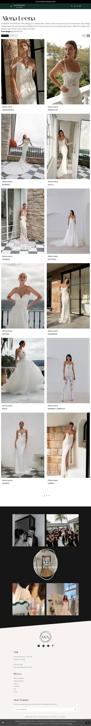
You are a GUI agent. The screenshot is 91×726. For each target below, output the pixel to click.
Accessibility (62, 717)
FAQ (15, 689)
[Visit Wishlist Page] (77, 6)
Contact (17, 686)
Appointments (18, 681)
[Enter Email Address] (45, 709)
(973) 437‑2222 (18, 664)
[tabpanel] (29, 530)
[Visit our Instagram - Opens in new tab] (43, 646)
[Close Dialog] (3, 722)
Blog (15, 691)
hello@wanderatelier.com (23, 667)
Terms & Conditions (43, 717)
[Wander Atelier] (19, 6)
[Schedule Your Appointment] (80, 6)
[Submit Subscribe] (75, 709)
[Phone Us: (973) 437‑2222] (72, 6)
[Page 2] (47, 495)
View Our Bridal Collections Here (45, 1)
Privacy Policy (53, 717)
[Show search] (74, 6)
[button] (11, 6)
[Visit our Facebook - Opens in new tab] (38, 646)
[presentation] (22, 71)
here (70, 724)
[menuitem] (11, 6)
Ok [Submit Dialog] (88, 722)
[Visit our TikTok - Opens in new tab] (48, 646)
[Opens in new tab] (28, 530)
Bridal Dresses (19, 678)
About (16, 683)
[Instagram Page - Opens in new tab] (45, 564)
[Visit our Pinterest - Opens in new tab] (53, 646)
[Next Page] (49, 495)
